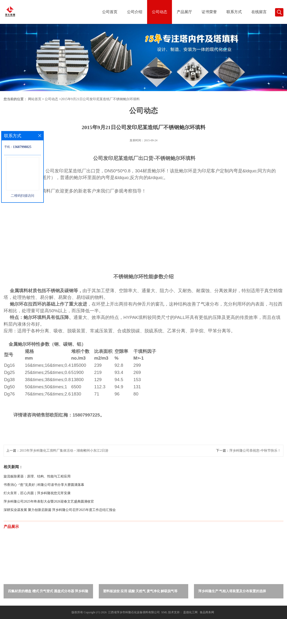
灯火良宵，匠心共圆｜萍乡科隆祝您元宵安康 (37, 493)
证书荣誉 (209, 12)
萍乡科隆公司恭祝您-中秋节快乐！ (255, 450)
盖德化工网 (190, 612)
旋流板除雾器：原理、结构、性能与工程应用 (37, 476)
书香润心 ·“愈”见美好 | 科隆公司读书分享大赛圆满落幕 (44, 485)
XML (164, 612)
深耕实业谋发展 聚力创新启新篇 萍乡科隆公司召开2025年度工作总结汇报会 (60, 510)
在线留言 (259, 12)
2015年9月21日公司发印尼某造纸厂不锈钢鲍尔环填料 (100, 99)
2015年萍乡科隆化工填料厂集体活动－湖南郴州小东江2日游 (64, 450)
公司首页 (109, 12)
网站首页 (34, 99)
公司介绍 (134, 12)
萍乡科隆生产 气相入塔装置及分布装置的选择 (232, 591)
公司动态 (159, 12)
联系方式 (234, 12)
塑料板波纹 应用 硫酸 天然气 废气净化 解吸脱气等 (140, 591)
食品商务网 (207, 612)
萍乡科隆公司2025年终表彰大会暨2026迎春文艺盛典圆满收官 (49, 501)
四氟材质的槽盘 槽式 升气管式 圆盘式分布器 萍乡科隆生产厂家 (48, 592)
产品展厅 (184, 12)
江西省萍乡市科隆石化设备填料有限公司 (134, 612)
